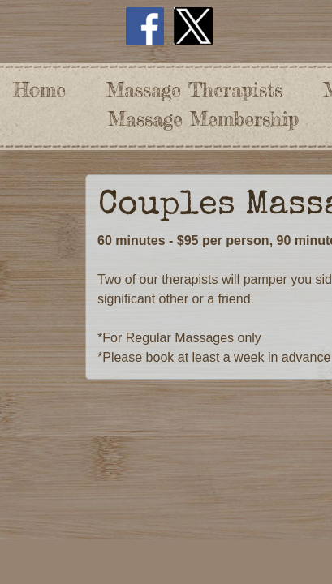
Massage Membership (203, 119)
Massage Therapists (194, 89)
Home (39, 89)
